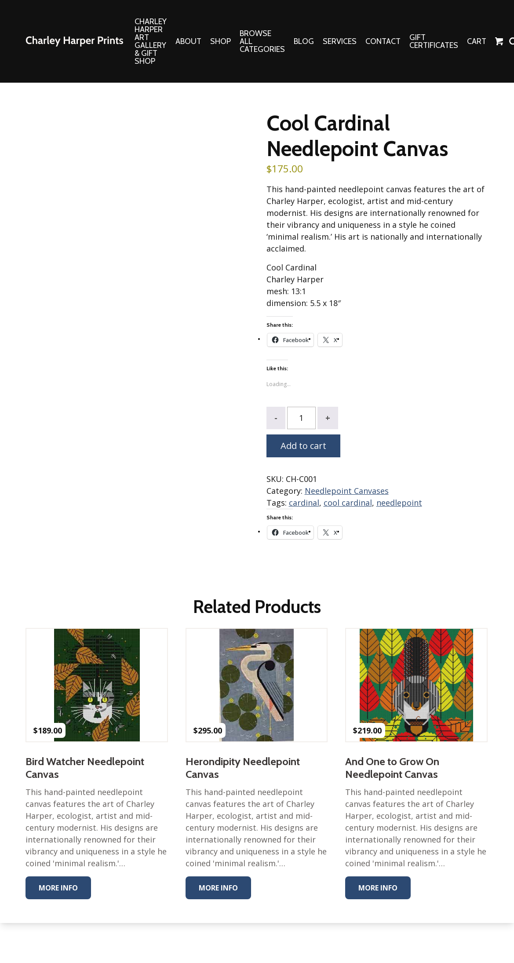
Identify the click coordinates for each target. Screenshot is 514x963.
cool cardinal (348, 502)
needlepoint (399, 502)
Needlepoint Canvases (347, 490)
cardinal (304, 502)
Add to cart (303, 446)
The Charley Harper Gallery (74, 41)
